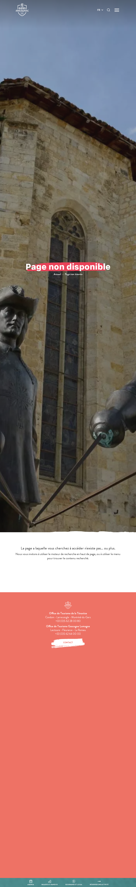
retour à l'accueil (68, 569)
